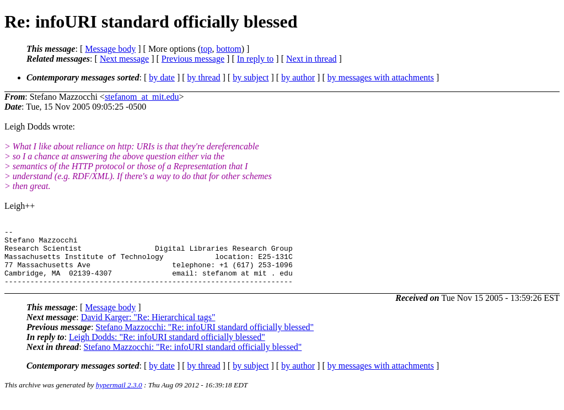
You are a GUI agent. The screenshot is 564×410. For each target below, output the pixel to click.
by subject (250, 77)
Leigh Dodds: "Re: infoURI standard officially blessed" (167, 348)
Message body (110, 48)
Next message (124, 58)
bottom (228, 48)
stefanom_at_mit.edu (142, 96)
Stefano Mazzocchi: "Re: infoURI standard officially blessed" (204, 338)
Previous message (193, 58)
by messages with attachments (380, 77)
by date (162, 77)
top (206, 48)
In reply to (255, 58)
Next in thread (311, 58)
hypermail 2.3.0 (119, 396)
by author (298, 77)
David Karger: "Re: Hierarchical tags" (148, 328)
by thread (204, 77)
